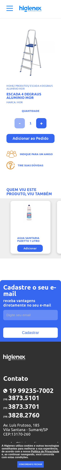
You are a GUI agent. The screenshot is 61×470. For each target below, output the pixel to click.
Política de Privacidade (45, 451)
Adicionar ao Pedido (30, 138)
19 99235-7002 (28, 390)
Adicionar (30, 248)
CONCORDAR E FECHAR (30, 464)
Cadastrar (30, 332)
